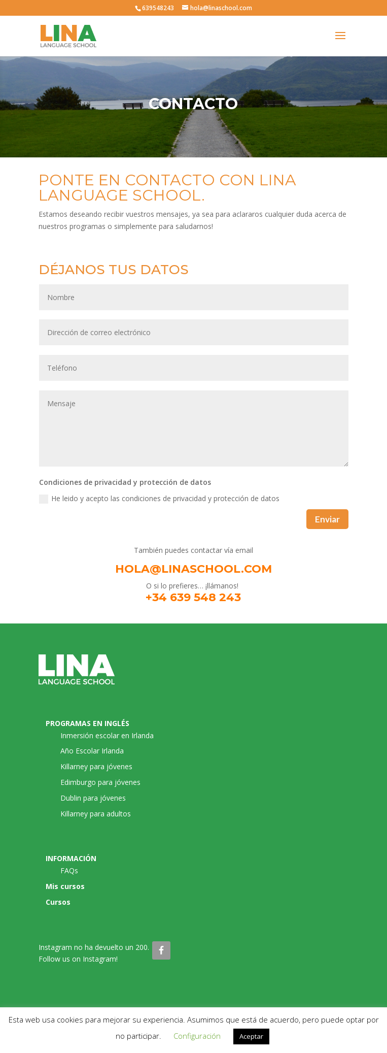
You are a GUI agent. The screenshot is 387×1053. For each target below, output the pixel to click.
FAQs (69, 870)
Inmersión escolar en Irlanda (107, 735)
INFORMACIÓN (71, 858)
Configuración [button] (197, 1036)
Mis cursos (65, 886)
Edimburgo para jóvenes (100, 782)
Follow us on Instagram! (78, 959)
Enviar (327, 519)
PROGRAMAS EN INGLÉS (87, 723)
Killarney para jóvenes (96, 766)
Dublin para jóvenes (93, 798)
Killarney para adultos (95, 813)
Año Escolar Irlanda (92, 750)
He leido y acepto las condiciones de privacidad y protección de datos (159, 498)
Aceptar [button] (251, 1036)
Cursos (58, 902)
